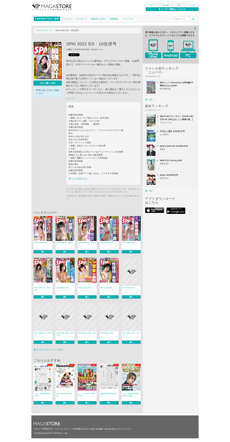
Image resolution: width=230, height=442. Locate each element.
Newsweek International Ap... (64, 394)
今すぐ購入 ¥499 (47, 83)
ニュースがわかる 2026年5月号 (86, 394)
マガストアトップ (44, 30)
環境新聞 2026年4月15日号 (108, 394)
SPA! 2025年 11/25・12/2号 (131, 334)
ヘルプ (192, 5)
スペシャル (127, 19)
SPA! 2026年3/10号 (129, 242)
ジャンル (67, 19)
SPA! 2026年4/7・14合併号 (64, 243)
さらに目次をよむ (78, 178)
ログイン (152, 5)
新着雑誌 (114, 19)
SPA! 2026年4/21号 (40, 242)
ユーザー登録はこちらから (172, 9)
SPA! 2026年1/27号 (129, 288)
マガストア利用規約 (41, 429)
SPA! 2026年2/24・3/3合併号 (42, 289)
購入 (43, 252)
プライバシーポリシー (63, 429)
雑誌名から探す (98, 19)
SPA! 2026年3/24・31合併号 (87, 243)
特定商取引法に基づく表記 (84, 429)
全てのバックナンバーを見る (48, 349)
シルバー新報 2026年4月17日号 (42, 394)
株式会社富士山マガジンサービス (118, 429)
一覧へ (149, 99)
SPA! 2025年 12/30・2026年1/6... (64, 334)
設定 (179, 5)
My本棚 (166, 5)
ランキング (81, 19)
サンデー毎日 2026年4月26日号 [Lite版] (131, 394)
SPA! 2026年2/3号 (106, 288)
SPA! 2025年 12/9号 (107, 333)
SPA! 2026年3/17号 (106, 242)
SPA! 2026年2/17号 (62, 288)
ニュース (70, 98)
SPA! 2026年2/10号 (84, 288)
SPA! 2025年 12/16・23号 (86, 333)
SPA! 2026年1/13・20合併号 (43, 334)
